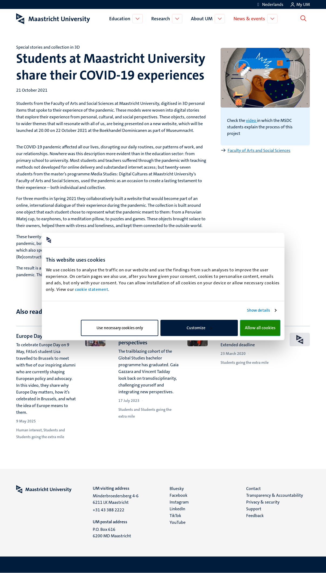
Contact (253, 488)
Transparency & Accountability (274, 495)
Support (253, 509)
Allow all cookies (260, 328)
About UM (203, 18)
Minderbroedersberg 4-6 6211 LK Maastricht (116, 499)
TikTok (175, 515)
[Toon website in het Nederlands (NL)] (269, 4)
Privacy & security (263, 502)
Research (161, 18)
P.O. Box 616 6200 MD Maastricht (112, 533)
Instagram (179, 502)
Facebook (178, 495)
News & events (250, 18)
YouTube (178, 522)
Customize (199, 328)
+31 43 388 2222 (108, 510)
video (251, 120)
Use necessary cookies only (120, 328)
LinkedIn (177, 509)
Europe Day (29, 335)
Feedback (255, 515)
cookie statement (91, 289)
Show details (258, 310)
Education (120, 18)
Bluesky (177, 488)
